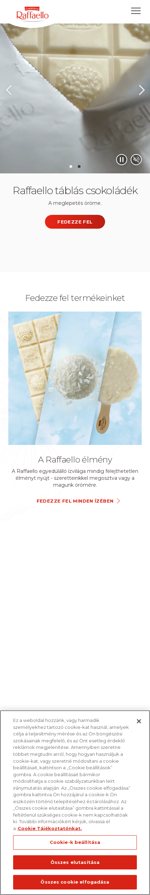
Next (141, 92)
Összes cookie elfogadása (74, 882)
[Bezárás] (139, 721)
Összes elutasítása (75, 862)
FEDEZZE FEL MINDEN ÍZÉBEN (75, 501)
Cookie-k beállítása (75, 842)
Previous (8, 92)
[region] (75, 802)
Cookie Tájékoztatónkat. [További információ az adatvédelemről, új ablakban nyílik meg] (50, 828)
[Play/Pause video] (121, 159)
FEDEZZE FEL (74, 222)
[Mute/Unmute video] (136, 159)
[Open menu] (136, 11)
